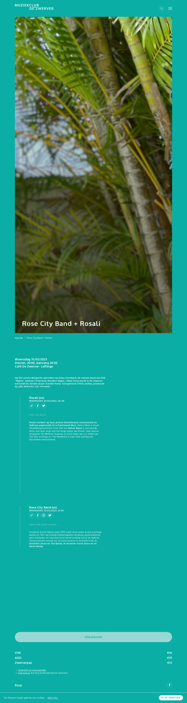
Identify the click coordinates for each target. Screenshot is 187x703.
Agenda (19, 337)
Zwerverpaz (24, 672)
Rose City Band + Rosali (39, 337)
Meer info (53, 697)
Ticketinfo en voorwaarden (32, 670)
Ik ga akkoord (171, 697)
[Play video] (65, 469)
